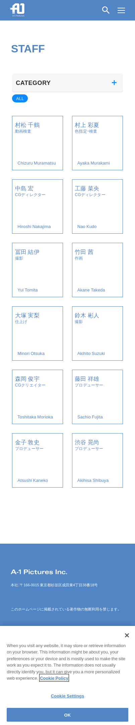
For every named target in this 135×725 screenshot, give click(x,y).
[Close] (127, 641)
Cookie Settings (67, 701)
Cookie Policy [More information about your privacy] (54, 683)
